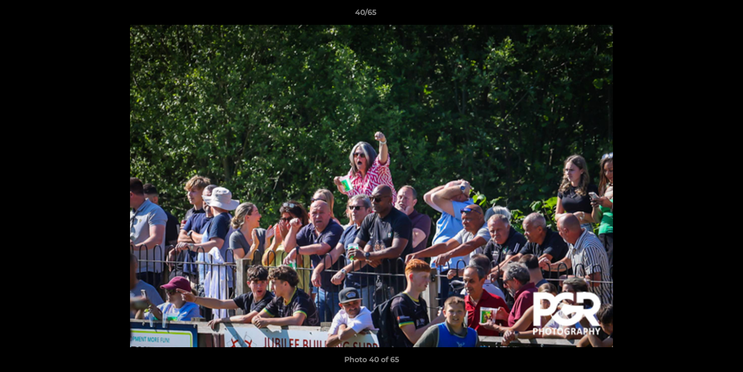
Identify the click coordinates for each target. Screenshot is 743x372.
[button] (699, 15)
